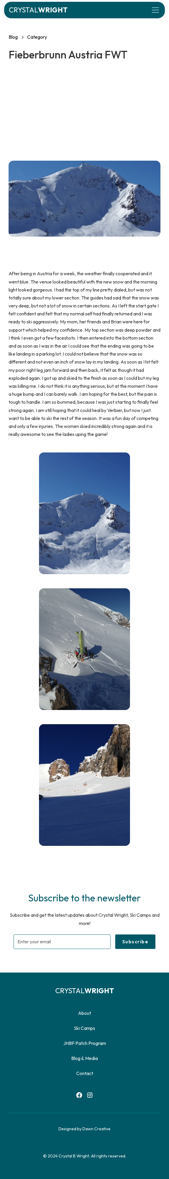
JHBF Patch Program (84, 1043)
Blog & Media (84, 1058)
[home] (38, 10)
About (84, 1013)
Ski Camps (84, 1028)
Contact (84, 1073)
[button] (154, 10)
